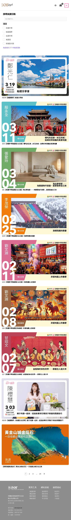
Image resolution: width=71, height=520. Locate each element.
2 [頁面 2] (29, 474)
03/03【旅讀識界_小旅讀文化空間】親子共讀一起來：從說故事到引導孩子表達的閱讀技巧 (32, 420)
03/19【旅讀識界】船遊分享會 (12, 98)
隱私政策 (45, 494)
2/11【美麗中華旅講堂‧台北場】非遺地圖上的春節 (19, 282)
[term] (7, 28)
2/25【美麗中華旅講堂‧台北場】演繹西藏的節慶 (18, 236)
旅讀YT (57, 494)
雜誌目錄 (33, 494)
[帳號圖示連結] (55, 5)
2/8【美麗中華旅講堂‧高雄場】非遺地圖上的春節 (18, 328)
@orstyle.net (18, 508)
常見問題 (45, 498)
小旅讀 (57, 498)
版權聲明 (45, 491)
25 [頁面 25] (40, 474)
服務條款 (45, 496)
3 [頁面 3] (32, 474)
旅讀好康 (33, 491)
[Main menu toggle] (66, 5)
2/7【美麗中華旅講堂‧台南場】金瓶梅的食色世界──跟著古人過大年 (25, 374)
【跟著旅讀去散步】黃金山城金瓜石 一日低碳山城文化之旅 (22, 467)
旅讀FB (56, 491)
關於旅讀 (33, 496)
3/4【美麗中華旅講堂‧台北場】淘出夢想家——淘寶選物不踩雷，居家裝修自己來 (29, 190)
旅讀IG (57, 496)
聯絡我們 (33, 498)
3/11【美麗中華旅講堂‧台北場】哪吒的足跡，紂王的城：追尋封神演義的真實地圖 (29, 144)
